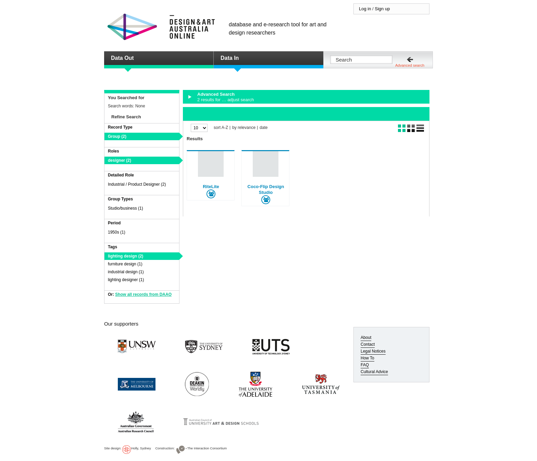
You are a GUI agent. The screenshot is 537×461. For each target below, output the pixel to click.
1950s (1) (116, 232)
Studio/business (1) (125, 208)
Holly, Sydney (141, 448)
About (366, 337)
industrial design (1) (126, 271)
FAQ (365, 365)
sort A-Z (221, 128)
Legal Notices (373, 351)
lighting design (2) (125, 256)
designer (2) (119, 160)
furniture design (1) (125, 264)
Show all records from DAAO (143, 294)
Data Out (122, 58)
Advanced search (409, 65)
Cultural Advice (374, 371)
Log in (365, 8)
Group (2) (117, 136)
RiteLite (211, 186)
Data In (230, 58)
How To (367, 358)
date (263, 128)
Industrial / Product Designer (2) (137, 184)
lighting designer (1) (126, 279)
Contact (368, 344)
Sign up (382, 8)
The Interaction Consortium (207, 448)
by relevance (243, 128)
